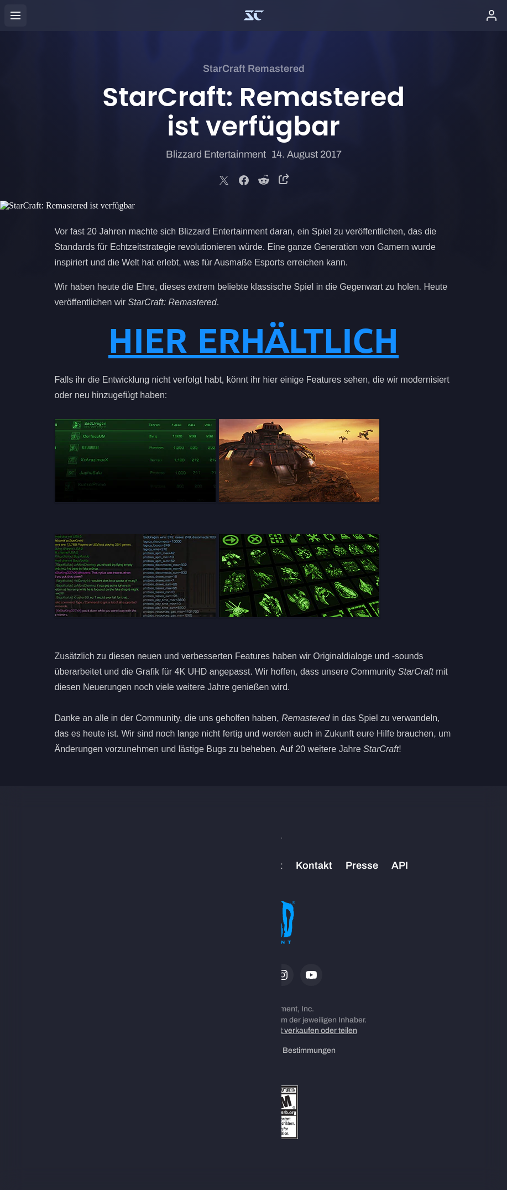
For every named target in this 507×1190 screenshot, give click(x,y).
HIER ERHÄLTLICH (253, 341)
